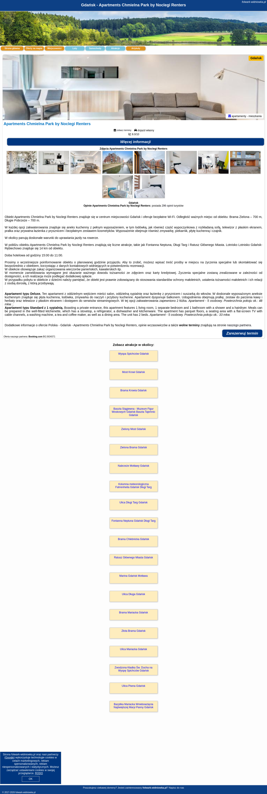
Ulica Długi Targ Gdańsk (133, 502)
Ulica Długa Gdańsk (133, 594)
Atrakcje (115, 48)
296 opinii (167, 205)
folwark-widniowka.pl (254, 1)
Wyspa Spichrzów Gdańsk (133, 353)
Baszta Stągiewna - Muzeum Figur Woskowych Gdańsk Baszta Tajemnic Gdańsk (133, 412)
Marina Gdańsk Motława (133, 575)
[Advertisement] (133, 753)
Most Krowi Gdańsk (133, 372)
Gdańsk (256, 58)
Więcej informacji (135, 142)
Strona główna (12, 48)
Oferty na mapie (34, 48)
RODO (39, 773)
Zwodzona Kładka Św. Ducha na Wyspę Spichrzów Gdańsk (133, 669)
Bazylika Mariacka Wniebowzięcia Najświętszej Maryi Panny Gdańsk (133, 706)
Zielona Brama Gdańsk (133, 447)
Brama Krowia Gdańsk (133, 390)
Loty (74, 48)
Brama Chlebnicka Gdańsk (133, 539)
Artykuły (135, 48)
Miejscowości (54, 48)
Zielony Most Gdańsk (133, 429)
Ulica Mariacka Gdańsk (133, 649)
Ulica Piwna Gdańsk (133, 685)
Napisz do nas (176, 787)
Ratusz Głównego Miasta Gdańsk (133, 557)
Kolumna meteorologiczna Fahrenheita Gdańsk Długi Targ (133, 486)
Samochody (95, 48)
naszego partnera (239, 325)
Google (9, 757)
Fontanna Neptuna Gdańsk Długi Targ (133, 520)
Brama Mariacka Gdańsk (133, 612)
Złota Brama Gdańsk (133, 630)
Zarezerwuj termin (242, 333)
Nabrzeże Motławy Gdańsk (133, 465)
